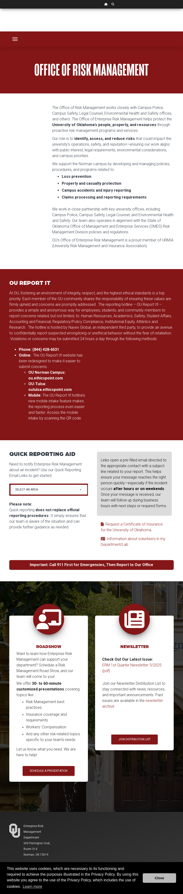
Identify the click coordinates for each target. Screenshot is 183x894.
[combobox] (48, 490)
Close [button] (159, 878)
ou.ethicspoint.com (45, 378)
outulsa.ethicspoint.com (50, 389)
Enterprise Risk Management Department (33, 831)
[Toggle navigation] (15, 39)
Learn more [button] (32, 886)
